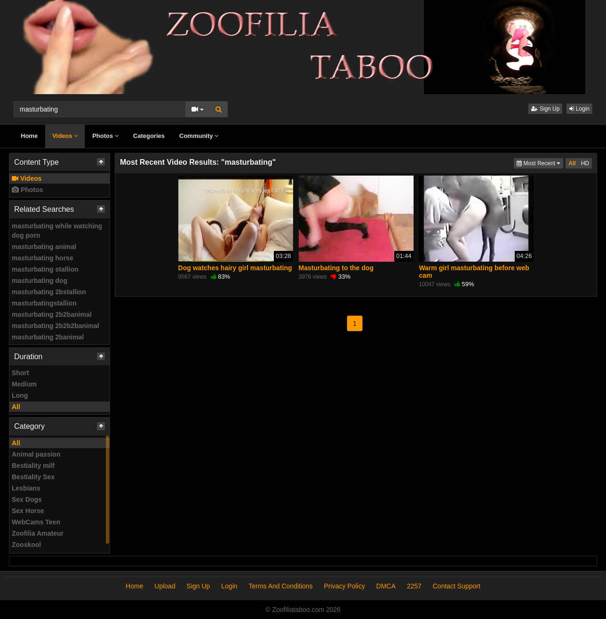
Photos (105, 135)
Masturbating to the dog (336, 268)
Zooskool (26, 544)
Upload (164, 586)
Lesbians (26, 488)
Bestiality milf (33, 465)
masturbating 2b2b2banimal (55, 326)
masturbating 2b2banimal (52, 314)
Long (20, 395)
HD (585, 163)
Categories (149, 135)
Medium (24, 384)
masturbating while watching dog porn (57, 230)
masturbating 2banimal (48, 337)
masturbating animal (44, 246)
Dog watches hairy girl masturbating (235, 268)
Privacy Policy (344, 586)
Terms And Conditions (280, 586)
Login (579, 108)
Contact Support (456, 586)
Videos (65, 135)
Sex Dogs (27, 499)
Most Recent (540, 163)
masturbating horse (42, 258)
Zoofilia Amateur (38, 533)
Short (20, 373)
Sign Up (545, 108)
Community (198, 135)
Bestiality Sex (33, 477)
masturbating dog (39, 280)
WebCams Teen (36, 522)
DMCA (386, 586)
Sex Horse (28, 510)
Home (29, 135)
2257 (414, 586)
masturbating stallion (45, 269)
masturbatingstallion (44, 303)
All (16, 406)
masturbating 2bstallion (49, 292)
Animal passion (36, 454)
